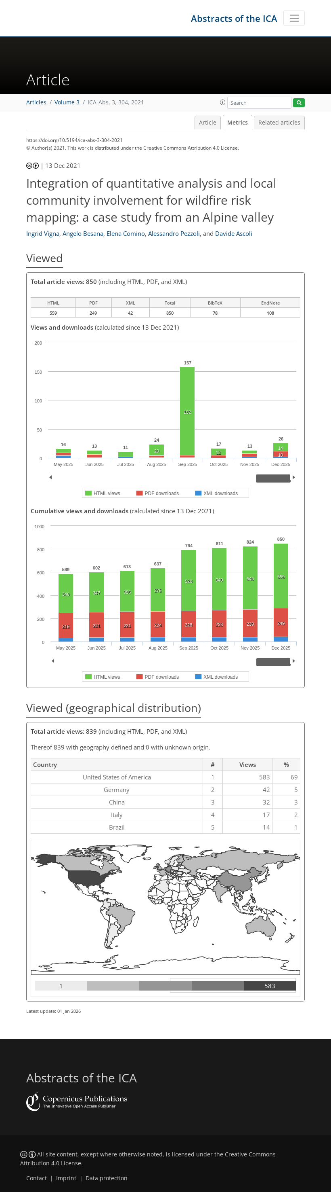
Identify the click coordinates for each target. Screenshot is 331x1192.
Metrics (237, 122)
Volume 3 (67, 102)
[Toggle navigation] (294, 18)
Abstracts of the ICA (234, 18)
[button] (223, 102)
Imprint (66, 1178)
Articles (36, 102)
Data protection (107, 1178)
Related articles (279, 122)
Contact (36, 1178)
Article (207, 122)
